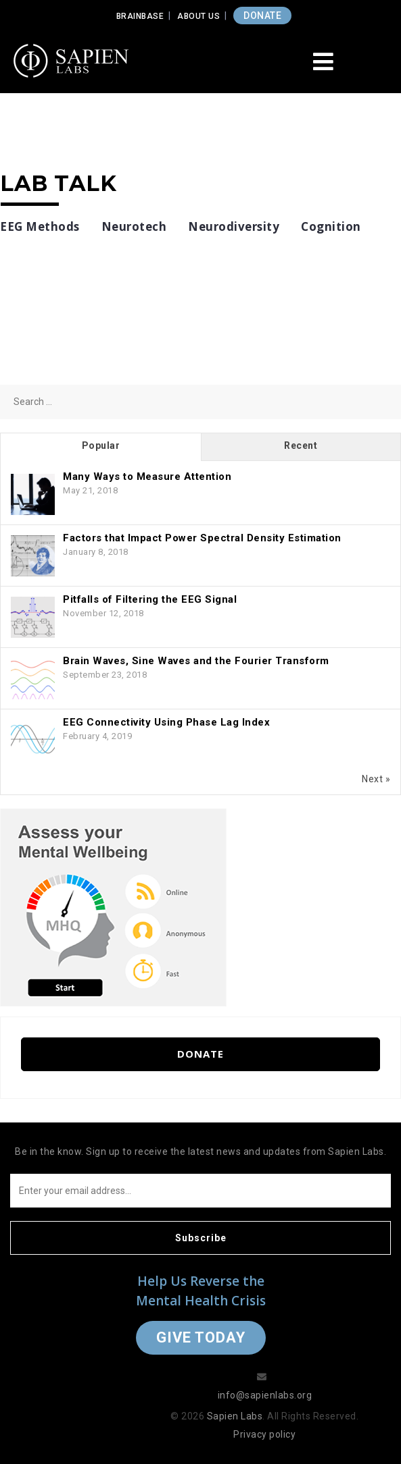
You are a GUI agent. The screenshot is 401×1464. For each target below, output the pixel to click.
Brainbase (140, 16)
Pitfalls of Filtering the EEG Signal (150, 599)
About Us (198, 16)
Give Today (200, 1337)
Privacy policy (264, 1434)
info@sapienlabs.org (265, 1395)
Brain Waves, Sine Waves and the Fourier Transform (196, 661)
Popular (101, 445)
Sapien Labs (235, 1416)
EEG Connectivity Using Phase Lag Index (166, 722)
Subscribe (201, 1237)
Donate (200, 1053)
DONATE (262, 15)
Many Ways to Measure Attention (147, 476)
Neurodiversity (233, 226)
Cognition (331, 226)
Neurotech (134, 226)
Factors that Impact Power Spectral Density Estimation (202, 538)
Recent (300, 445)
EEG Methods (40, 226)
